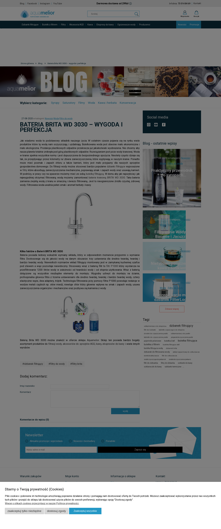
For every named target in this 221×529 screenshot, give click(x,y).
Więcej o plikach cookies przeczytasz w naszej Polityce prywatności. (42, 503)
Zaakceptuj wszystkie (85, 511)
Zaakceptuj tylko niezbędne (24, 511)
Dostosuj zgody (56, 511)
